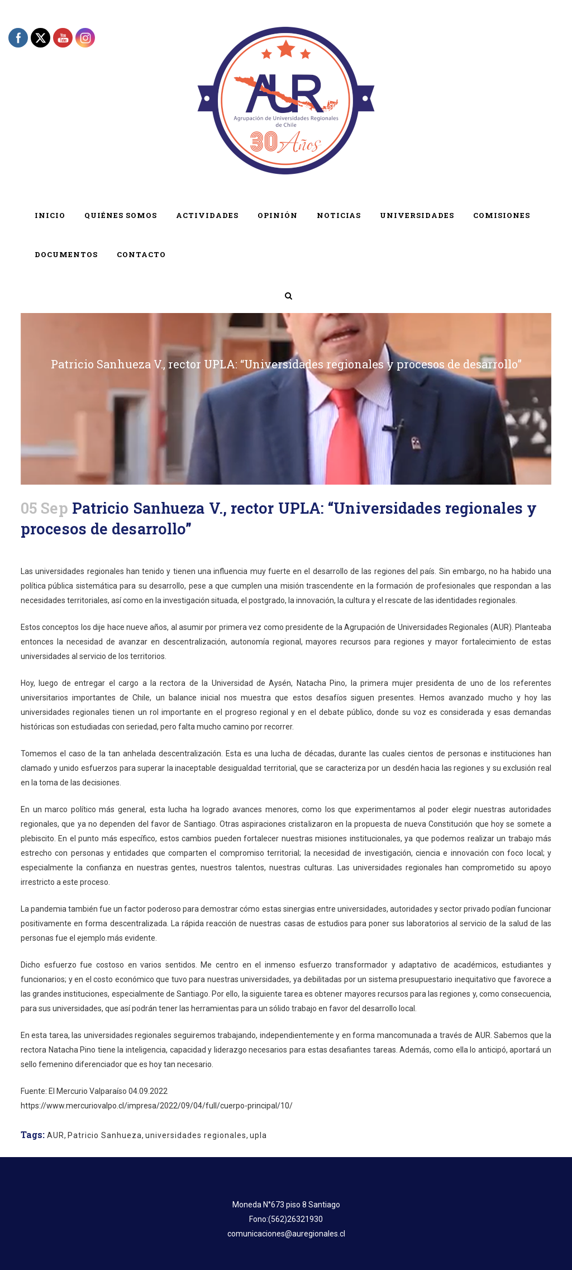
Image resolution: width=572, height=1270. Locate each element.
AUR (55, 1135)
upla (258, 1135)
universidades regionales (195, 1135)
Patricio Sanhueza (105, 1135)
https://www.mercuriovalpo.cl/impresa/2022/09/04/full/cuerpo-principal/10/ (157, 1105)
